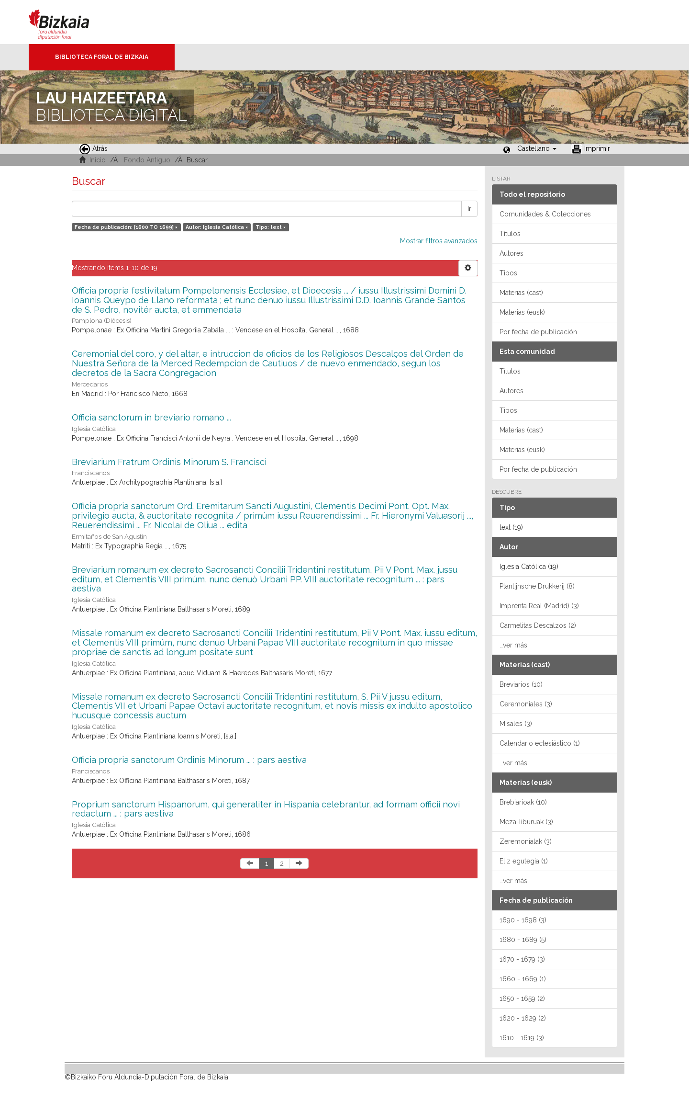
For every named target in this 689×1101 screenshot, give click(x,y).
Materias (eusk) (522, 312)
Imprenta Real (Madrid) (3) (539, 606)
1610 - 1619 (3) (522, 1038)
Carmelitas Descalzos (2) (538, 625)
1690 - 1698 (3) (523, 920)
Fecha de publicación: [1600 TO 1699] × (126, 227)
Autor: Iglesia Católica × (217, 227)
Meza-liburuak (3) (526, 822)
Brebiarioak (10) (523, 802)
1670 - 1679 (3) (522, 959)
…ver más (513, 645)
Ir (469, 209)
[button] (537, 148)
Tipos (508, 273)
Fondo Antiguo (147, 160)
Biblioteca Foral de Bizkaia (101, 57)
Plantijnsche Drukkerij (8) (537, 586)
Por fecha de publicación (538, 332)
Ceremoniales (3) (526, 704)
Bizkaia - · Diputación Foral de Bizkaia (69, 22)
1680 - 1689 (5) (523, 939)
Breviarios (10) (521, 684)
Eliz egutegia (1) (524, 861)
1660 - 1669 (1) (523, 979)
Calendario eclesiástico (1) (540, 743)
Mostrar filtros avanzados (439, 241)
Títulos (510, 234)
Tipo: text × (271, 227)
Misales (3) (516, 723)
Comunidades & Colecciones (545, 214)
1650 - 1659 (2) (522, 998)
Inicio (97, 160)
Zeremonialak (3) (526, 841)
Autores (511, 253)
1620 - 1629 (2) (523, 1018)
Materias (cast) (521, 292)
